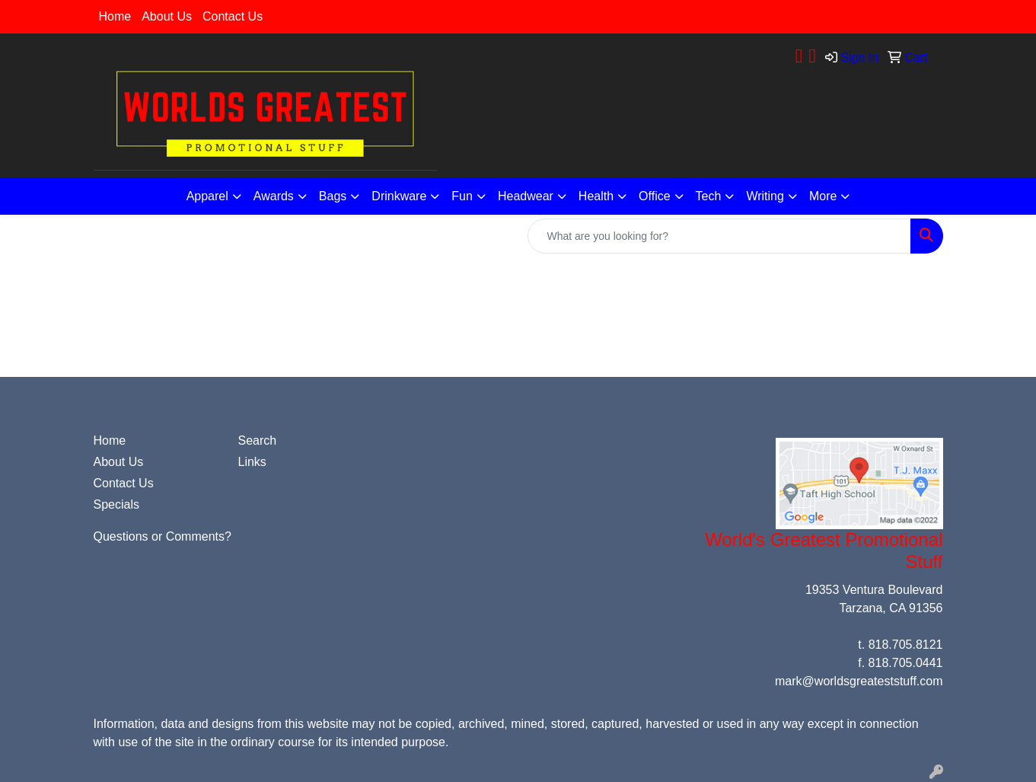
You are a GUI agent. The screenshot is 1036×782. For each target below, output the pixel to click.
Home (115, 16)
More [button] (823, 196)
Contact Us (232, 16)
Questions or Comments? (162, 536)
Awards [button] (273, 196)
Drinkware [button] (398, 196)
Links (252, 461)
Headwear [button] (525, 196)
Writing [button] (765, 196)
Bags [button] (332, 196)
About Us (167, 16)
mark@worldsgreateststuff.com (858, 681)
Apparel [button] (207, 196)
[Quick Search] (719, 236)
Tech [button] (709, 196)
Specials (116, 504)
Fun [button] (462, 196)
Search (257, 440)
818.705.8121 (906, 644)
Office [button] (655, 196)
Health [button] (596, 196)
